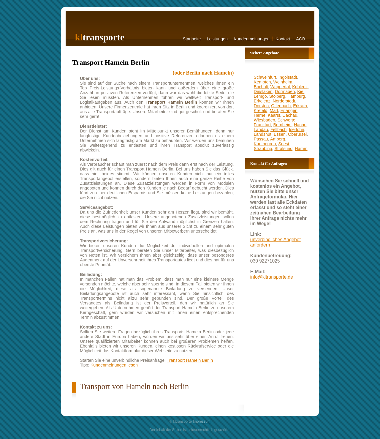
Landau (261, 129)
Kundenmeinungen (252, 39)
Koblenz (300, 86)
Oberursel (297, 134)
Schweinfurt (265, 77)
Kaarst (274, 115)
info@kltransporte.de (271, 276)
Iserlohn (296, 129)
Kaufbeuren (265, 143)
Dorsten (261, 105)
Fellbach (278, 129)
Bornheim (282, 124)
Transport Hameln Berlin (190, 360)
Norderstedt (284, 101)
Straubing (263, 148)
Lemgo (260, 96)
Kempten (262, 82)
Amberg (277, 139)
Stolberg (277, 96)
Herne (259, 115)
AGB (300, 39)
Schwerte (286, 120)
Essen (280, 134)
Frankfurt (262, 124)
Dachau (290, 115)
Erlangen (288, 110)
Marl (274, 110)
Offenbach (281, 105)
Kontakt (283, 39)
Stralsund (283, 148)
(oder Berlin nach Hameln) (203, 73)
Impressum (201, 421)
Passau (261, 139)
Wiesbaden (264, 120)
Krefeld (260, 110)
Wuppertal (280, 86)
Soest (283, 143)
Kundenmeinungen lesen (114, 365)
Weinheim (282, 82)
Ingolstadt (287, 77)
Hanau (300, 124)
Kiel (300, 91)
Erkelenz (262, 101)
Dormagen (285, 91)
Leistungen (217, 39)
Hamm (301, 148)
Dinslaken (263, 91)
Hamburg (296, 96)
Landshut (262, 134)
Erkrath (300, 105)
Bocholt (261, 86)
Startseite (192, 39)
